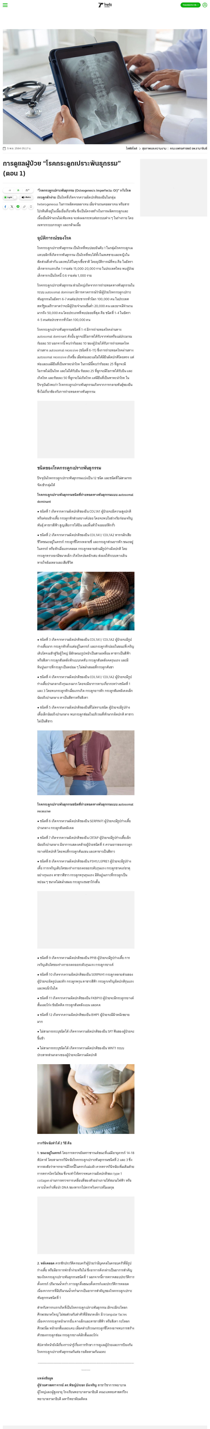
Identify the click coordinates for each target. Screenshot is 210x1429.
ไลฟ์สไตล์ (131, 148)
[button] (5, 206)
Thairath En (191, 5)
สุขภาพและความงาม (154, 148)
